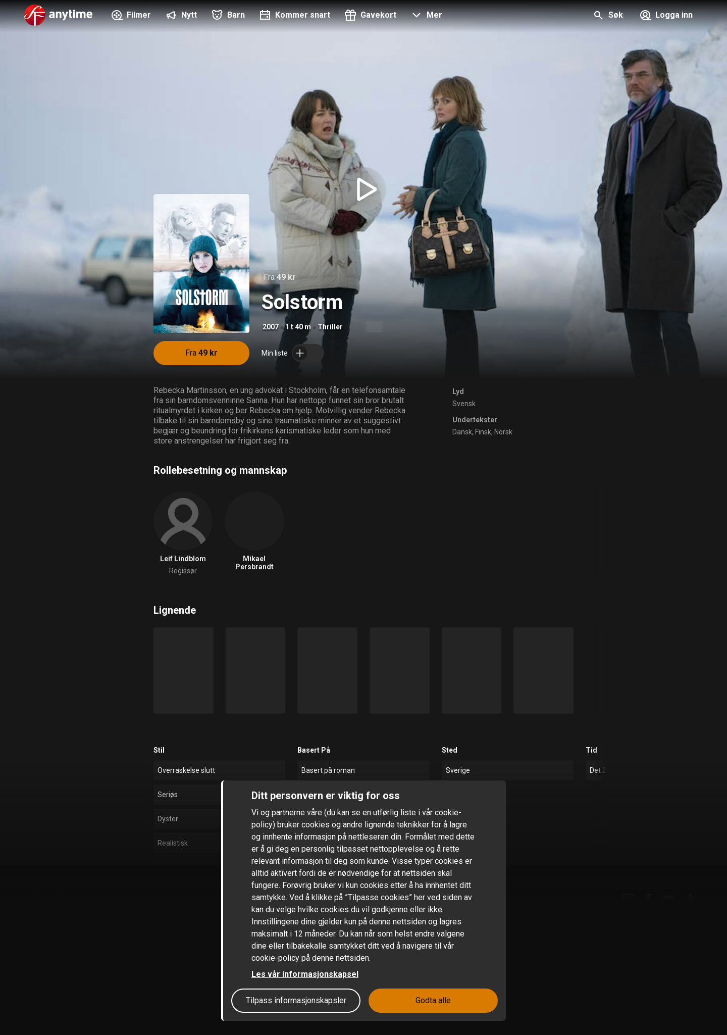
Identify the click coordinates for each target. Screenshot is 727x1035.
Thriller (330, 327)
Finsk (483, 432)
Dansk (462, 432)
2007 (271, 327)
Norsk (503, 432)
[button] (425, 16)
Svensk (464, 404)
